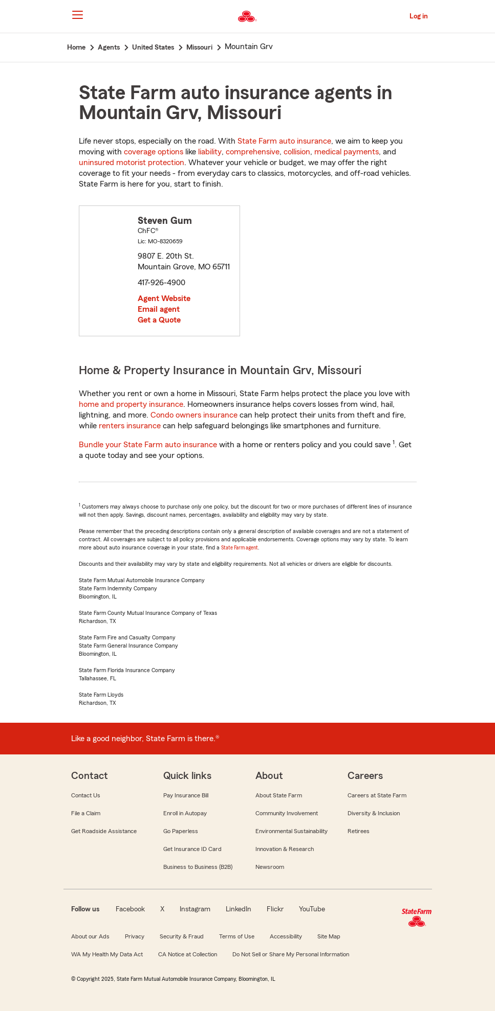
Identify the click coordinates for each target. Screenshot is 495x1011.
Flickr (275, 909)
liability (210, 152)
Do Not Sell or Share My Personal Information (290, 954)
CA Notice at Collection (187, 954)
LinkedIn (238, 909)
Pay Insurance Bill (185, 795)
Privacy (134, 936)
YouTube (312, 909)
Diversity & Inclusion (374, 813)
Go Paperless (180, 831)
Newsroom (269, 867)
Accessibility (286, 936)
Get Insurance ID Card (192, 849)
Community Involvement (286, 813)
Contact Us (85, 795)
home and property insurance (131, 404)
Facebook (130, 909)
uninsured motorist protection (131, 162)
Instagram (195, 909)
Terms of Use (236, 936)
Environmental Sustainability (291, 831)
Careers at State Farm (377, 795)
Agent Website (164, 298)
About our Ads (90, 936)
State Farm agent (239, 547)
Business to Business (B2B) (197, 867)
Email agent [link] (159, 309)
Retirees (359, 831)
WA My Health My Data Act (107, 954)
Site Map (328, 936)
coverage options (153, 152)
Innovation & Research (284, 849)
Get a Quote (159, 320)
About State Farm (278, 795)
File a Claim (85, 813)
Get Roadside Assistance (104, 831)
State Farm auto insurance (284, 141)
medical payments (346, 152)
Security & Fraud (182, 936)
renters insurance (130, 426)
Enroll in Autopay (185, 813)
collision (297, 152)
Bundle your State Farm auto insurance (148, 445)
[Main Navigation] (78, 15)
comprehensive (252, 152)
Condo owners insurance (194, 415)
